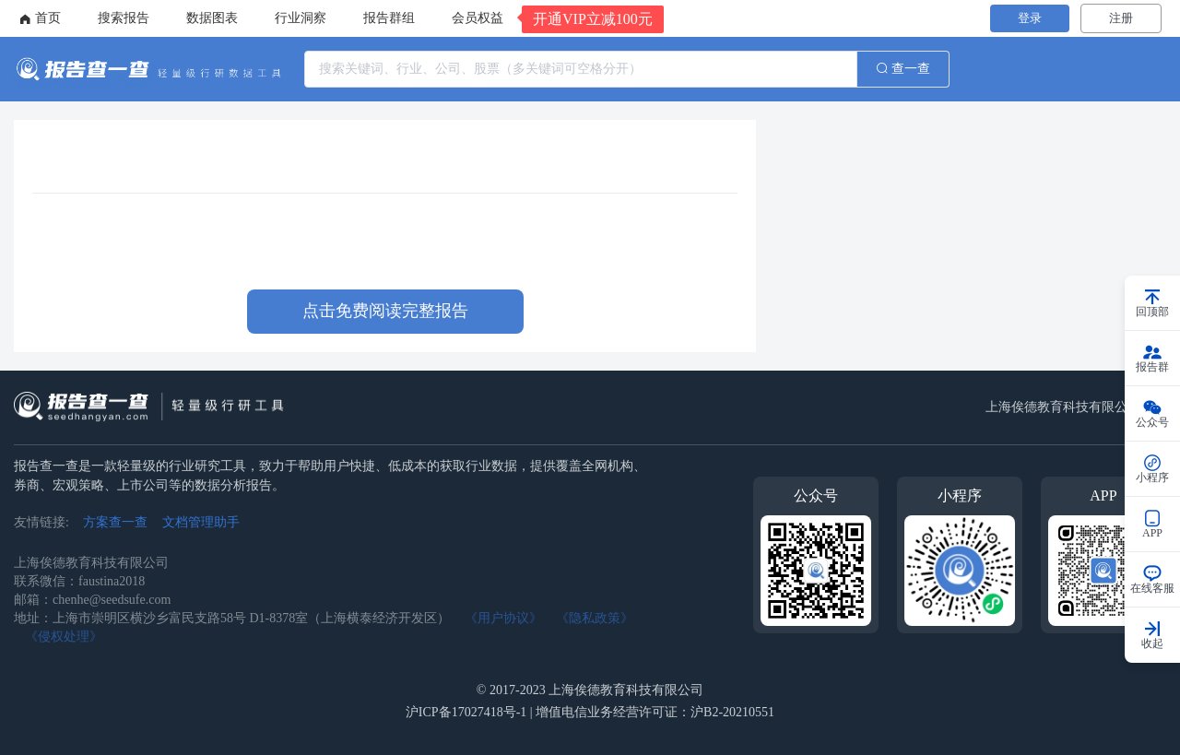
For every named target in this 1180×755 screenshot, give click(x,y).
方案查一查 (115, 522)
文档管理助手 (201, 522)
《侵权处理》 (63, 636)
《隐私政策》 (594, 618)
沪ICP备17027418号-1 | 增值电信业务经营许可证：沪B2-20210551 (590, 712)
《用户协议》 (503, 618)
